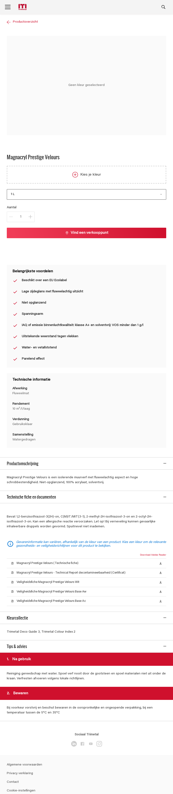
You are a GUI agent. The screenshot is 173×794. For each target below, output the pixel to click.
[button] (160, 561)
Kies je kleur (86, 174)
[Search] (163, 7)
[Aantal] (21, 217)
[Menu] (8, 7)
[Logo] (23, 7)
